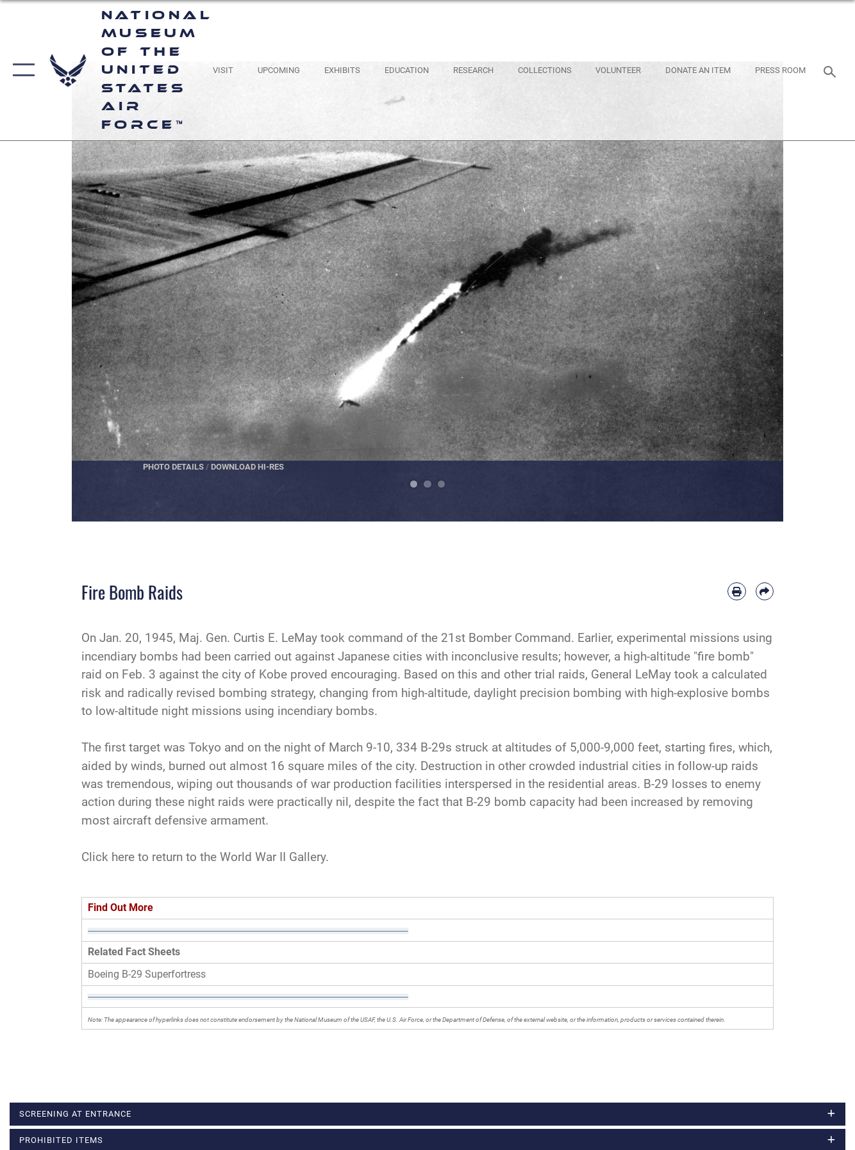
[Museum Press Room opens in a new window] (780, 69)
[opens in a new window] (223, 69)
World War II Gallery (273, 857)
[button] (21, 70)
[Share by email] (765, 591)
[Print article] (736, 591)
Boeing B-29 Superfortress (147, 974)
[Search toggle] (832, 70)
